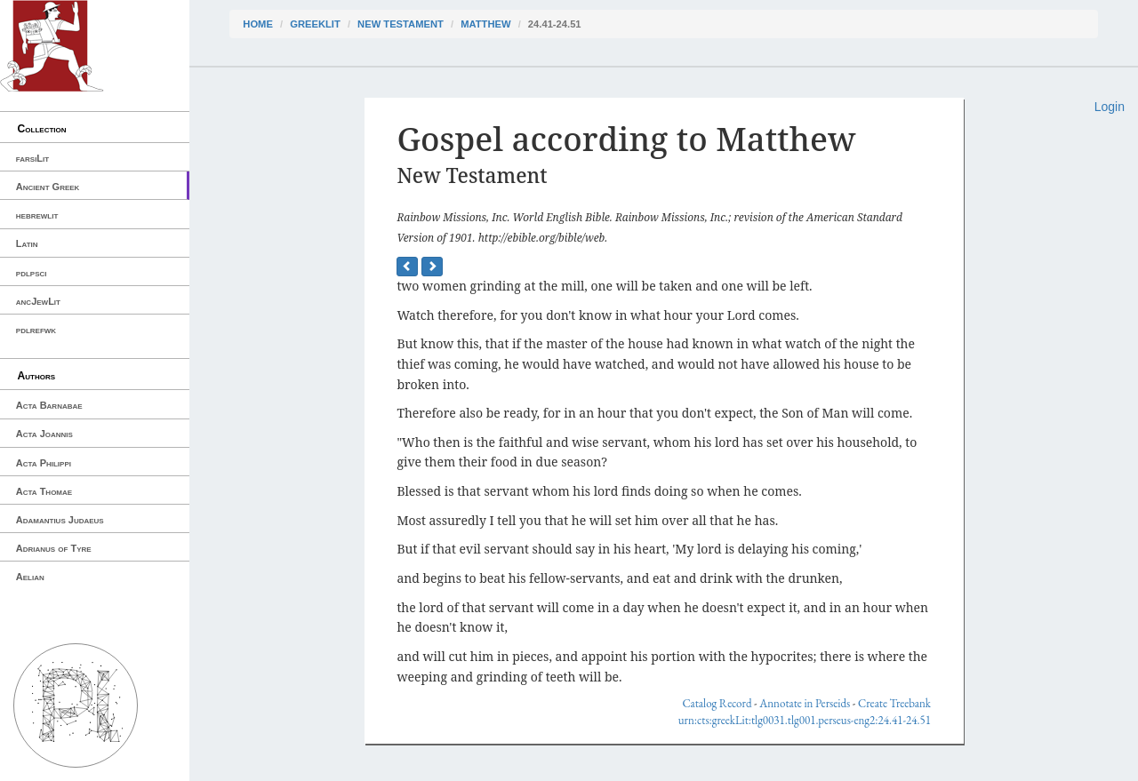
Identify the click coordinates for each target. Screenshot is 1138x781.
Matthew (485, 24)
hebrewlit (37, 215)
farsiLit (32, 158)
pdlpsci (31, 272)
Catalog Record (716, 703)
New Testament (400, 24)
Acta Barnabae (49, 405)
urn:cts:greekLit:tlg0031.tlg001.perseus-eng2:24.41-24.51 (804, 720)
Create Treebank (894, 703)
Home (258, 24)
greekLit (315, 24)
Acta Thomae (44, 491)
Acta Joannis (44, 433)
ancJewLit (38, 301)
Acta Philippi (43, 463)
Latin (27, 243)
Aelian (30, 576)
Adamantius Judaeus (60, 519)
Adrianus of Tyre (54, 548)
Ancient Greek (48, 186)
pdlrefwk (36, 329)
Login (1109, 107)
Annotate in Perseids (804, 703)
